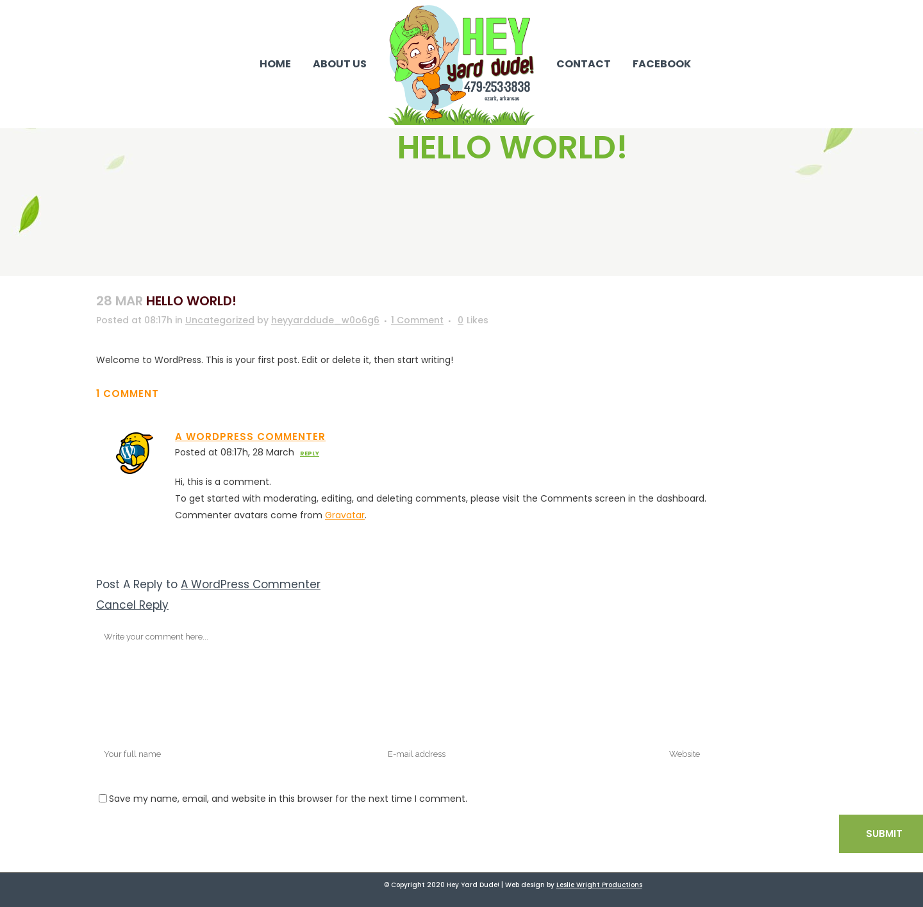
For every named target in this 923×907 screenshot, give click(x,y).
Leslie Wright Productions (599, 885)
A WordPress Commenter (250, 436)
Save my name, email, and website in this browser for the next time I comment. (288, 798)
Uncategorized (219, 320)
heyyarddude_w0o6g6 (325, 320)
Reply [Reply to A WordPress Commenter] (309, 453)
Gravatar (345, 515)
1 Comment (417, 320)
